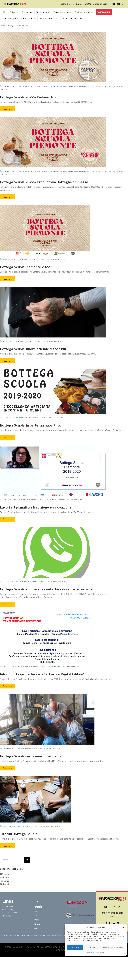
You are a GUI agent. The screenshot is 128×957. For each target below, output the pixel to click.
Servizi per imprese (62, 12)
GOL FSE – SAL (45, 18)
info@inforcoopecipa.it (95, 4)
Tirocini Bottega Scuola (18, 834)
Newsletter (6, 916)
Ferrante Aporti (10, 18)
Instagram (4, 881)
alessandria (57, 86)
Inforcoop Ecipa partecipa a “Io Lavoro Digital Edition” (42, 674)
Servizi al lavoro (43, 12)
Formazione (27, 12)
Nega (92, 947)
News (82, 18)
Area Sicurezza (69, 18)
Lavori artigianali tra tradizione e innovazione (36, 507)
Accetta (75, 947)
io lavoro (57, 666)
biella (68, 86)
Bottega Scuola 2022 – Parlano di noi (29, 97)
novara (92, 86)
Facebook (6, 874)
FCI (57, 18)
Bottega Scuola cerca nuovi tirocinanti (30, 756)
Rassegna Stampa (9, 913)
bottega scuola (77, 86)
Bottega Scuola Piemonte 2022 (25, 267)
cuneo (86, 86)
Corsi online (103, 12)
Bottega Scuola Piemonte (38, 86)
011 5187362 (112, 906)
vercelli (112, 86)
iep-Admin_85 (57, 341)
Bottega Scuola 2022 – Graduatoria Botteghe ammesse (44, 182)
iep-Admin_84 (54, 748)
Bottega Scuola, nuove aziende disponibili (33, 349)
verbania (105, 86)
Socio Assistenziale (83, 12)
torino (98, 86)
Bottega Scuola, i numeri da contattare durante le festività (46, 589)
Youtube (5, 877)
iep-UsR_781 (60, 259)
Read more (7, 109)
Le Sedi (38, 904)
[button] (123, 927)
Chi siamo (14, 12)
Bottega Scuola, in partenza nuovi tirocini (32, 425)
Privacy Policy (100, 952)
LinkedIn (6, 884)
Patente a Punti (28, 18)
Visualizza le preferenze (113, 947)
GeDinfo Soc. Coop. (64, 950)
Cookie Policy (89, 952)
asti (64, 86)
